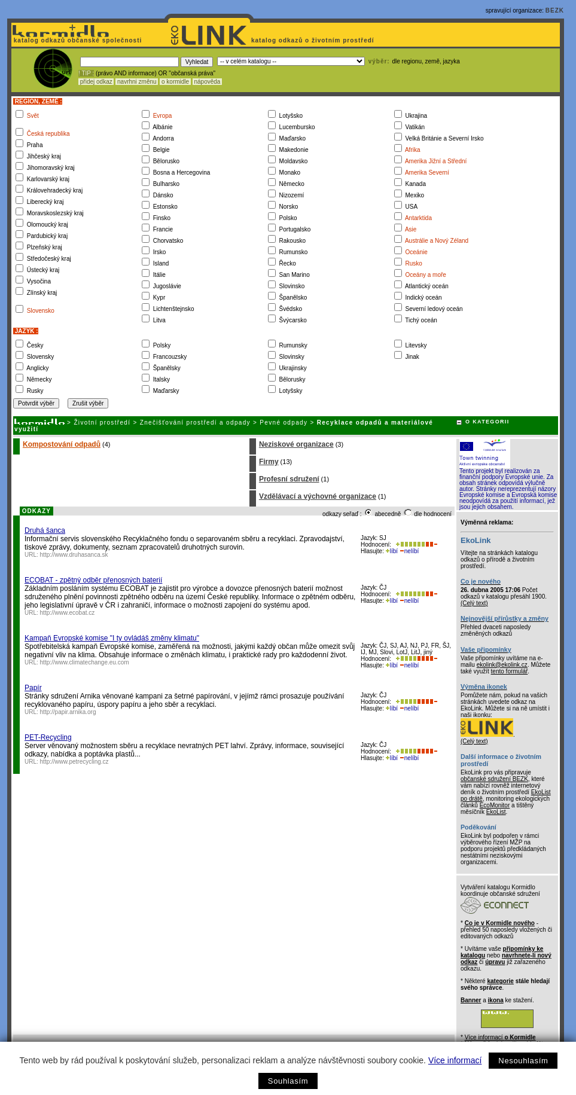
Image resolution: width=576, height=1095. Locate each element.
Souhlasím (288, 1080)
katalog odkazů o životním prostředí (313, 40)
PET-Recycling (48, 737)
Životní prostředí (102, 422)
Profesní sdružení (289, 479)
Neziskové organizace (296, 444)
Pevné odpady (283, 422)
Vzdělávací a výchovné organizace (317, 496)
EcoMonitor (495, 805)
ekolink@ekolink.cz (502, 664)
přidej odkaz (96, 81)
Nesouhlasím (523, 1060)
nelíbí (409, 551)
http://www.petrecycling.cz (74, 761)
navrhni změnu (136, 81)
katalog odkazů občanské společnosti (76, 40)
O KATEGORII (487, 422)
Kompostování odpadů (61, 444)
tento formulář (509, 671)
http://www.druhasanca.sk (74, 554)
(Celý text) (474, 603)
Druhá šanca (45, 530)
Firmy (269, 461)
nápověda (208, 81)
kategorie (500, 981)
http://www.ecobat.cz (67, 612)
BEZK (554, 10)
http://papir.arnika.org (68, 712)
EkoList (496, 812)
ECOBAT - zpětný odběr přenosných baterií (93, 580)
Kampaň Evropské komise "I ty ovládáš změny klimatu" (112, 638)
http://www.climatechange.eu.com (84, 662)
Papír (33, 688)
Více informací (454, 1060)
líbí (392, 551)
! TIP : (86, 73)
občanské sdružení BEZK (494, 779)
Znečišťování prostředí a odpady (195, 422)
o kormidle (175, 81)
